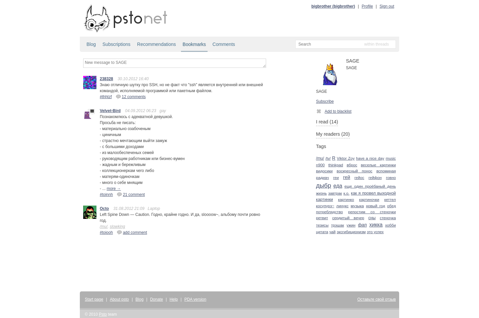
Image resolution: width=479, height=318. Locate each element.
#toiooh (106, 232)
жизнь (321, 193)
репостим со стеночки (372, 212)
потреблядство (329, 212)
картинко (346, 199)
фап (362, 225)
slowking (117, 226)
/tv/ (328, 158)
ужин (351, 225)
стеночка (388, 218)
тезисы (322, 225)
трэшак (337, 225)
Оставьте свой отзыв (376, 299)
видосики (324, 171)
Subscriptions (116, 44)
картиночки (369, 199)
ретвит (322, 218)
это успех (375, 232)
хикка (376, 225)
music (391, 158)
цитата (322, 232)
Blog (91, 44)
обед (391, 206)
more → (114, 188)
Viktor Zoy (346, 158)
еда (337, 186)
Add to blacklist (334, 111)
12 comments (131, 96)
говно (391, 177)
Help (174, 299)
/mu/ (103, 226)
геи (336, 177)
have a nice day (370, 158)
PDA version (195, 299)
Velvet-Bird (110, 110)
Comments (224, 44)
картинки (324, 199)
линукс (342, 206)
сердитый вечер (348, 218)
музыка (357, 206)
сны (372, 218)
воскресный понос (354, 171)
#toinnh (106, 194)
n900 (320, 165)
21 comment (131, 194)
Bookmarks (194, 44)
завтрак (335, 193)
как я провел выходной (373, 193)
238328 (106, 79)
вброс (352, 165)
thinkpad (335, 165)
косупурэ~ (325, 206)
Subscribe (325, 101)
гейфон (375, 177)
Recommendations (156, 44)
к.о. (346, 193)
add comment (132, 232)
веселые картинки (378, 165)
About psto (119, 299)
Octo (104, 208)
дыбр (323, 185)
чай (332, 232)
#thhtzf (106, 96)
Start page (94, 299)
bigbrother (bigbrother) (333, 6)
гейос (359, 177)
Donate (156, 299)
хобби (390, 225)
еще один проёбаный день (370, 186)
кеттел (390, 199)
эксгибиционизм (351, 232)
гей (346, 177)
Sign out (387, 6)
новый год (375, 206)
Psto (103, 314)
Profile (367, 6)
